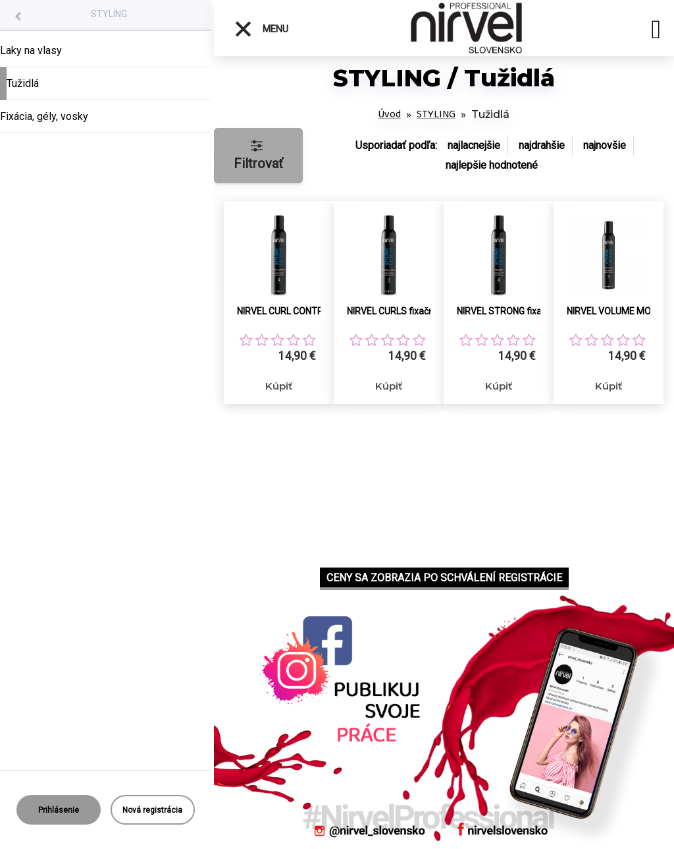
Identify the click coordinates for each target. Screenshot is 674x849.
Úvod (389, 114)
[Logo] (467, 28)
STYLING (109, 14)
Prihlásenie (58, 810)
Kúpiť (278, 386)
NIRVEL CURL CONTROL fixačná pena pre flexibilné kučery (294, 311)
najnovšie (604, 145)
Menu (261, 29)
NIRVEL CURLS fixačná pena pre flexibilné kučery (404, 311)
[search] (656, 31)
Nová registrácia (152, 810)
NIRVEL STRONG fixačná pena (514, 311)
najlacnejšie (474, 145)
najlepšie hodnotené (492, 165)
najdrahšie (542, 145)
